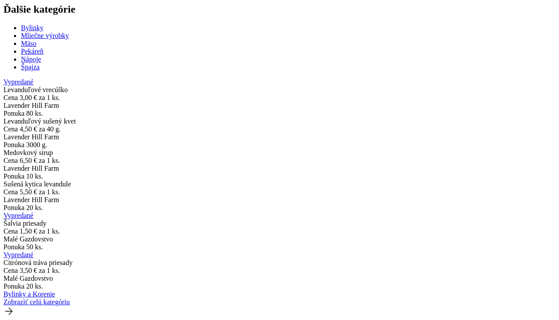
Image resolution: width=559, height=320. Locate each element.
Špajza (30, 67)
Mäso (29, 43)
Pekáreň (32, 51)
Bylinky (32, 27)
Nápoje (31, 59)
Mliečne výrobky (45, 35)
